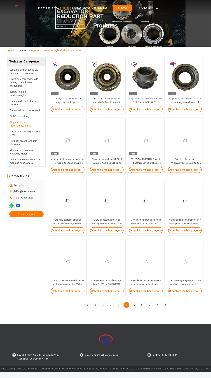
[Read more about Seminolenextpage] (87, 305)
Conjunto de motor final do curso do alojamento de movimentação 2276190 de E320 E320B (185, 223)
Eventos (77, 7)
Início (41, 7)
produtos (65, 7)
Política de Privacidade (27, 368)
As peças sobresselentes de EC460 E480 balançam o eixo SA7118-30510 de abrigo (67, 223)
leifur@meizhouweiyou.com (29, 191)
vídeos (87, 7)
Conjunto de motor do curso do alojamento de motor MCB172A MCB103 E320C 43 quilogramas (146, 223)
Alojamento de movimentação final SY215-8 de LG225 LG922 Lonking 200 (145, 102)
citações (122, 7)
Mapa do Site (7, 368)
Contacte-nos (100, 7)
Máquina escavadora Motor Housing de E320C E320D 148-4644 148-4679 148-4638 (106, 223)
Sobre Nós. (52, 7)
